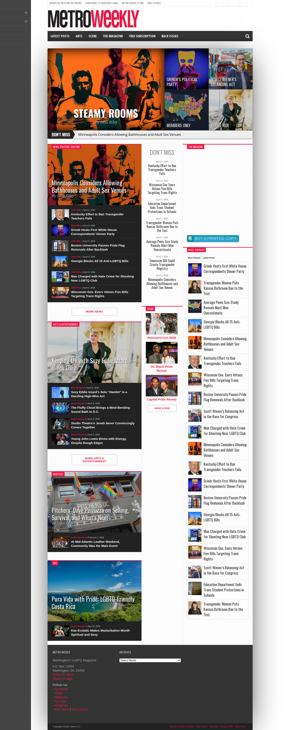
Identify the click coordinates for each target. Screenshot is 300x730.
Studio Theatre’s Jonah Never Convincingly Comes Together (103, 425)
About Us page (63, 678)
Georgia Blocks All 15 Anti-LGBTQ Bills (100, 261)
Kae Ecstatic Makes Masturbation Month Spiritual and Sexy (100, 632)
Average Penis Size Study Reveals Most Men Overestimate (162, 246)
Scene (93, 36)
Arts (79, 36)
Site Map (213, 726)
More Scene (162, 408)
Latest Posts (60, 36)
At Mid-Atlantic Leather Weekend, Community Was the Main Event (95, 544)
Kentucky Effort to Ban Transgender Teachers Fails (97, 216)
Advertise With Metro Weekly (66, 3)
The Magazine (113, 36)
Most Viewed (194, 258)
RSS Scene (80, 709)
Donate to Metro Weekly (182, 726)
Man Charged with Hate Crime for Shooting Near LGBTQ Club (102, 278)
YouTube (60, 701)
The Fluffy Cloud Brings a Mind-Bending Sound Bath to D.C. (100, 409)
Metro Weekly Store (133, 3)
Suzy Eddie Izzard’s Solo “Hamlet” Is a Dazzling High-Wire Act (99, 394)
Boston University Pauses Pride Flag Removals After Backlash (98, 247)
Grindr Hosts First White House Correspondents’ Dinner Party (94, 232)
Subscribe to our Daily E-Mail (101, 3)
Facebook (61, 689)
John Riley (76, 210)
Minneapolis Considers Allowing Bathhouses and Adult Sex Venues (129, 134)
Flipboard (60, 697)
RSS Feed (240, 726)
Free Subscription (142, 36)
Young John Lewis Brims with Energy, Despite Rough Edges (99, 441)
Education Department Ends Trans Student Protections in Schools (162, 208)
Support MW (226, 726)
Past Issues (154, 3)
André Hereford (78, 403)
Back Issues (170, 36)
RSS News (61, 709)
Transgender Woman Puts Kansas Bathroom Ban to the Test (162, 227)
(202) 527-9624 (63, 674)
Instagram (61, 705)
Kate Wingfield (78, 388)
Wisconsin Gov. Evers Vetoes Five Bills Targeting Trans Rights (99, 294)
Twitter (58, 693)
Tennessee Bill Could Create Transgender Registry (162, 265)
